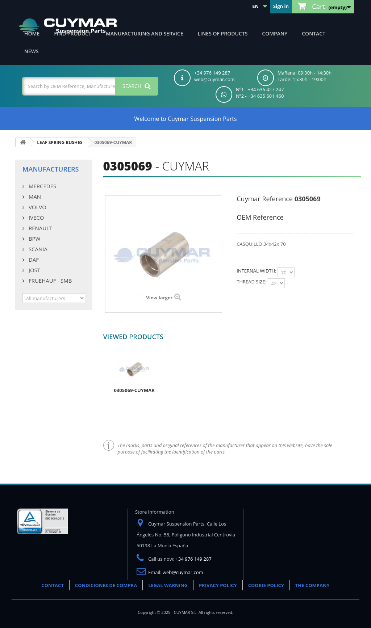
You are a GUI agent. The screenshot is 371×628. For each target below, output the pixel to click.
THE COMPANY (312, 585)
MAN (34, 196)
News (31, 51)
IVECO (35, 217)
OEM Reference (260, 217)
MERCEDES (41, 186)
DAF (33, 259)
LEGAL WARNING (168, 585)
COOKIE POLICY (266, 585)
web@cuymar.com (183, 572)
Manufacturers (50, 169)
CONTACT (52, 585)
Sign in (281, 6)
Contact (313, 33)
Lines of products (223, 33)
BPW (33, 238)
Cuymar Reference (265, 198)
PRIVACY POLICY (218, 585)
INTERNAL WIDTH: (257, 270)
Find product (72, 33)
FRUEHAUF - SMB (49, 280)
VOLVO (36, 207)
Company (274, 33)
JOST (33, 270)
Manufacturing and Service (144, 33)
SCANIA (37, 249)
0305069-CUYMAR (134, 390)
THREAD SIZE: (252, 281)
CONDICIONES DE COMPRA (106, 585)
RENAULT (39, 228)
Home (31, 33)
